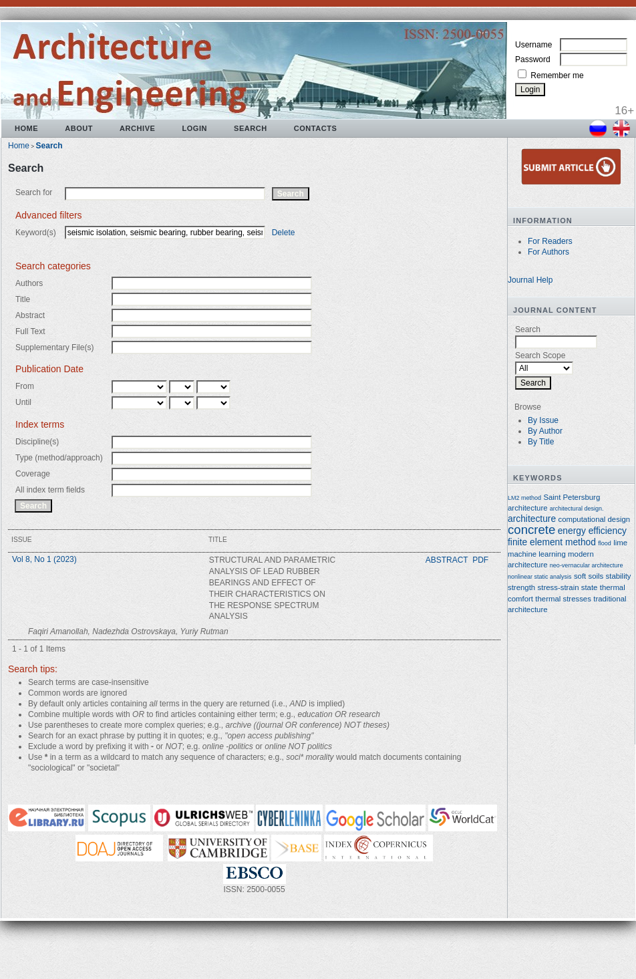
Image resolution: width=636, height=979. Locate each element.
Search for (33, 192)
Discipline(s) (37, 441)
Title (22, 299)
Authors (29, 283)
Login (194, 128)
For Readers (550, 241)
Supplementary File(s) (54, 347)
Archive (137, 128)
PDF (480, 560)
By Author (545, 431)
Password (532, 59)
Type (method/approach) (59, 457)
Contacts (315, 128)
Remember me (556, 75)
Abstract (30, 315)
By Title (541, 441)
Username (533, 44)
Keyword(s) (35, 232)
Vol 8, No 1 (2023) (44, 559)
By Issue (543, 420)
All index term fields (50, 490)
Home (26, 128)
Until (23, 402)
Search (250, 128)
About (79, 128)
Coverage (32, 473)
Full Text (30, 331)
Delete (283, 232)
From (24, 386)
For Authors (548, 252)
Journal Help (530, 280)
